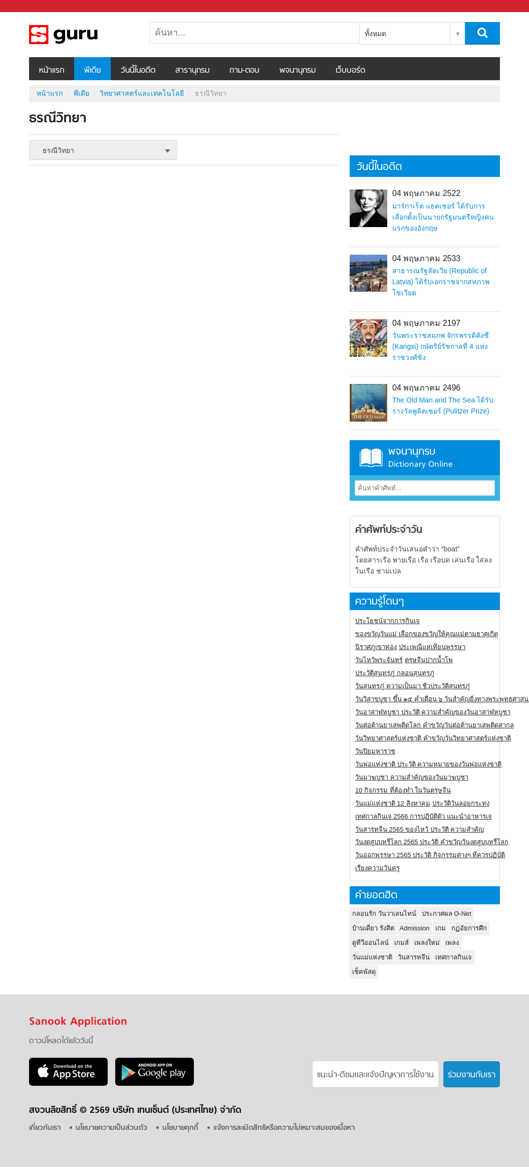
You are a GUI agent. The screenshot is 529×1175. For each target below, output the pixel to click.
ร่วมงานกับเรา (471, 1075)
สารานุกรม (192, 70)
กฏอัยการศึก (469, 928)
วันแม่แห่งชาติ (372, 957)
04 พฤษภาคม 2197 (426, 323)
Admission (415, 928)
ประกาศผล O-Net (446, 913)
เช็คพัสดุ (364, 971)
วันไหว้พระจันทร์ (379, 660)
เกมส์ (401, 942)
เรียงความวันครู (377, 868)
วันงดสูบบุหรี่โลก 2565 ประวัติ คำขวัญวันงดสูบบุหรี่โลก (431, 842)
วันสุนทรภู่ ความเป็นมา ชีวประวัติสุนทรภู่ (412, 686)
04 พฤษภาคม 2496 (426, 387)
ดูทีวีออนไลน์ (370, 942)
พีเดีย (92, 70)
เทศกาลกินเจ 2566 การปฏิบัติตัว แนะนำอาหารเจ (423, 816)
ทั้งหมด (375, 34)
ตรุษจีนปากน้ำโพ (429, 660)
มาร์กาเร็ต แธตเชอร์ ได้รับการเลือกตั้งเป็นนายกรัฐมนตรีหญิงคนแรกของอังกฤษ (443, 217)
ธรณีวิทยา (81, 34)
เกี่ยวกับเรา (45, 1128)
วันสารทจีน (414, 957)
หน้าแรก (51, 70)
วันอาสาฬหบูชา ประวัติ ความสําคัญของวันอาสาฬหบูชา (432, 712)
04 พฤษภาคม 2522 (426, 193)
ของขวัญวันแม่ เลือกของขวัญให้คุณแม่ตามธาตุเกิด (426, 634)
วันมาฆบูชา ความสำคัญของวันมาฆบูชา (411, 777)
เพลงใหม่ (427, 942)
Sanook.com (30, 6)
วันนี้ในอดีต (138, 70)
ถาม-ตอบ (244, 70)
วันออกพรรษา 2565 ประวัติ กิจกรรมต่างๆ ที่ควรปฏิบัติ (430, 855)
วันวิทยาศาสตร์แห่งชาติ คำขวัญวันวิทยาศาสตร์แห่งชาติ (433, 738)
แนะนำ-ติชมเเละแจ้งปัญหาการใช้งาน (375, 1075)
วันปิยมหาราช (375, 751)
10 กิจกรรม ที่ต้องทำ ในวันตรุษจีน (403, 790)
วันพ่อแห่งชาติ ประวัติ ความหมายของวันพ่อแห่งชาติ (428, 764)
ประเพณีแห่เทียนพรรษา (432, 647)
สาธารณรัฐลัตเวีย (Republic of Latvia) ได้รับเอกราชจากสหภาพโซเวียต (440, 282)
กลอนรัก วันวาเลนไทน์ (384, 913)
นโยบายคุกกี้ (180, 1128)
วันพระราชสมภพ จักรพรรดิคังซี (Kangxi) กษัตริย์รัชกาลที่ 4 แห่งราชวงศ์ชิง (440, 346)
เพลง (452, 942)
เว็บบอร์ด (350, 70)
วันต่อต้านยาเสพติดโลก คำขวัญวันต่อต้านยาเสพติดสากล (434, 725)
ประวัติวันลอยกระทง (460, 803)
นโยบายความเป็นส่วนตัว (111, 1128)
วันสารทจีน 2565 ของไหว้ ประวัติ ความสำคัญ (419, 829)
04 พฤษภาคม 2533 (426, 258)
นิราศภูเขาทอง (376, 647)
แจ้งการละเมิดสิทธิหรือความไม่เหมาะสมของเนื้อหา (284, 1128)
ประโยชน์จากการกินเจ (387, 621)
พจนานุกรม (298, 70)
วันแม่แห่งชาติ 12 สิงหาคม (392, 803)
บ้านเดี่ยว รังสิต (373, 928)
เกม (440, 928)
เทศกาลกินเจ (453, 957)
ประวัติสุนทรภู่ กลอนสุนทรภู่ (394, 673)
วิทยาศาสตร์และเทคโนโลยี (142, 93)
